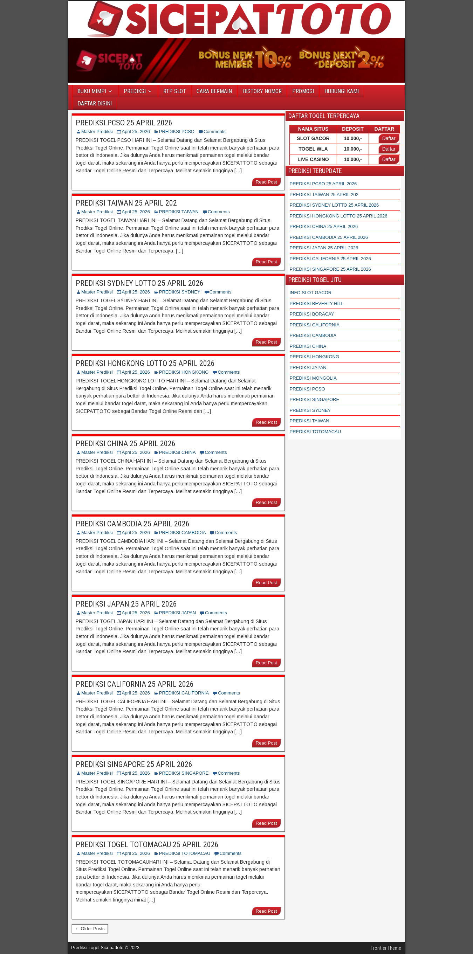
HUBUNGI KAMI (341, 91)
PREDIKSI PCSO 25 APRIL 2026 (124, 122)
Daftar (389, 138)
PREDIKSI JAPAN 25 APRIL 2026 (126, 604)
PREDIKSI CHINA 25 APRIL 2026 (126, 443)
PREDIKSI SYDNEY (179, 292)
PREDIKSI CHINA (177, 452)
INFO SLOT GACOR (311, 292)
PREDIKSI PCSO (176, 131)
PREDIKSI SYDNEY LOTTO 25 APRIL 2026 (140, 283)
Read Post (266, 182)
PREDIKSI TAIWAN (179, 211)
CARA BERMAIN (214, 91)
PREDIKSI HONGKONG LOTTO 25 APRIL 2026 (145, 363)
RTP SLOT (174, 91)
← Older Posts (90, 928)
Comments (215, 131)
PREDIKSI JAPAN (177, 612)
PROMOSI (303, 91)
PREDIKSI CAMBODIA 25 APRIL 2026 (133, 523)
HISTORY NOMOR (262, 91)
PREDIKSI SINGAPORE (184, 773)
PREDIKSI (135, 91)
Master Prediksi (97, 131)
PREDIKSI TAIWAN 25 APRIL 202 (126, 203)
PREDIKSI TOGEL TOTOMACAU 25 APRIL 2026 (147, 844)
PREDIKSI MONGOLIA (313, 378)
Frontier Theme (386, 948)
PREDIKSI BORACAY (312, 314)
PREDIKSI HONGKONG (184, 372)
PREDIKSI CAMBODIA (182, 532)
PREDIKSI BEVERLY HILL (317, 303)
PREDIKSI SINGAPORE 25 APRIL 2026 (134, 764)
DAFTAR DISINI (94, 103)
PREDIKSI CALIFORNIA (184, 693)
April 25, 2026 (136, 131)
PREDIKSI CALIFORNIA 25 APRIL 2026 (135, 684)
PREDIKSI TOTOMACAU (185, 853)
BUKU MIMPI (91, 91)
